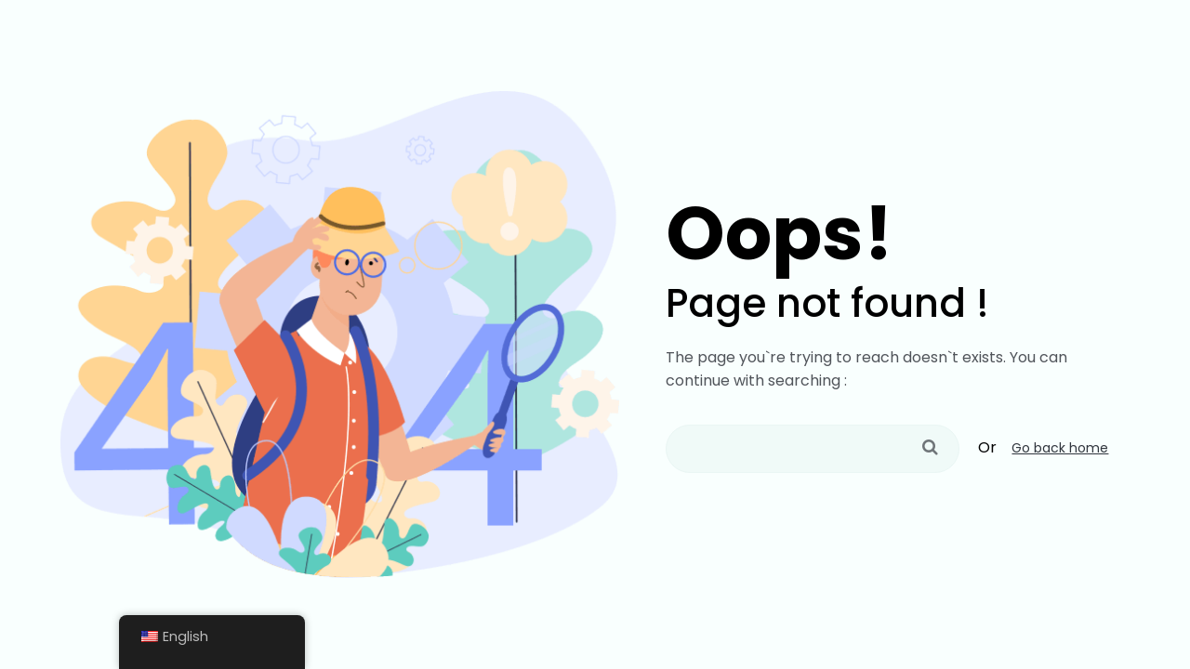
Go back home (1060, 448)
